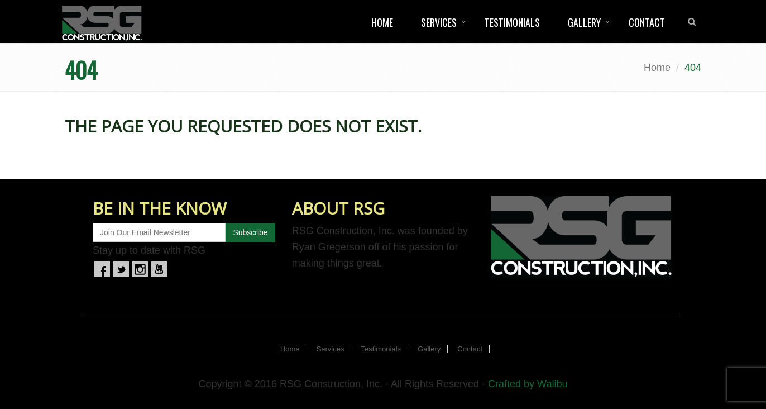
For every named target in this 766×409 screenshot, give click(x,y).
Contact (647, 22)
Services (439, 22)
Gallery (584, 22)
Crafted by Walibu (527, 383)
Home (382, 22)
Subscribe (250, 232)
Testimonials (512, 22)
